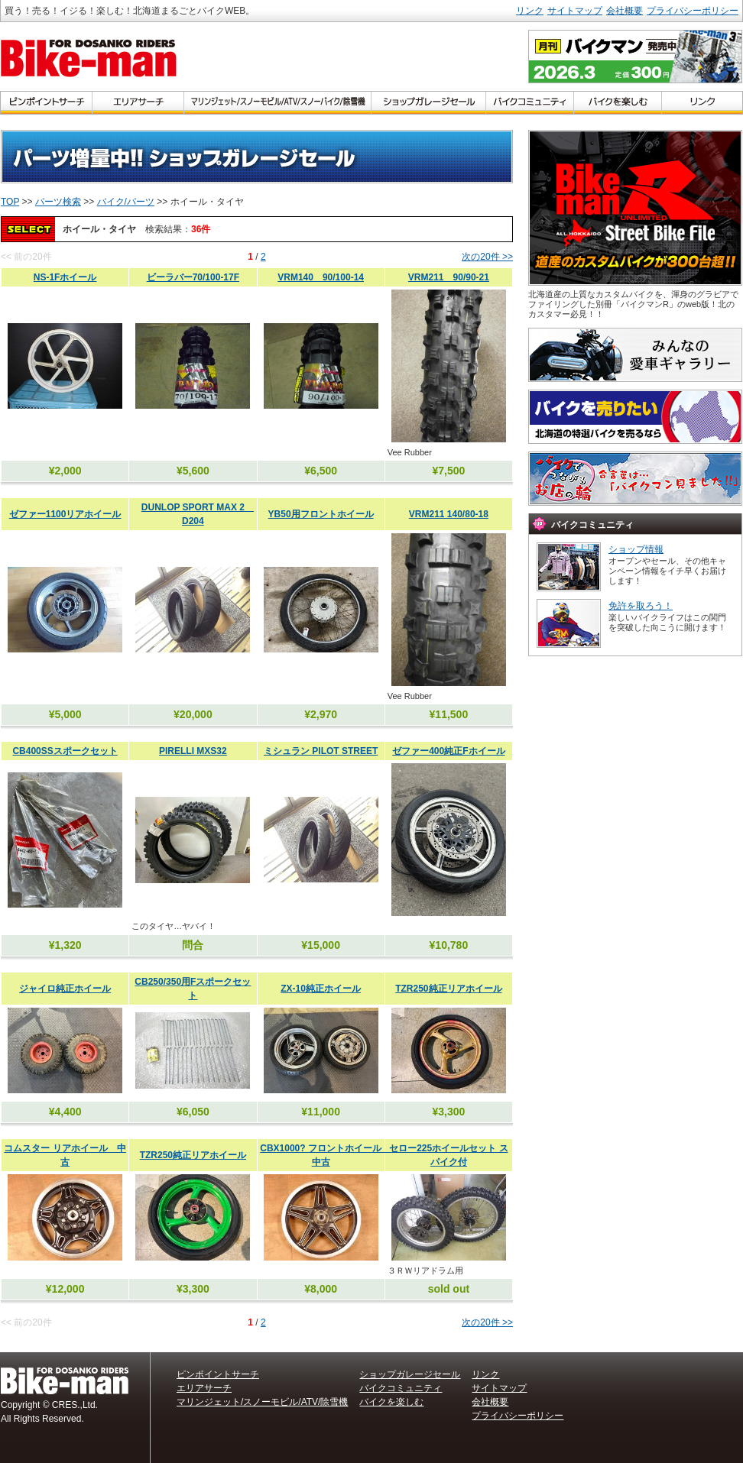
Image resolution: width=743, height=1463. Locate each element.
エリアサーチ (204, 1388)
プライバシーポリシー (692, 10)
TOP (10, 201)
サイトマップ (574, 10)
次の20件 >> (487, 256)
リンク (529, 10)
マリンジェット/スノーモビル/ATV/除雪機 (262, 1402)
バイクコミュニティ (400, 1388)
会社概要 (624, 10)
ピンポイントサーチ (218, 1374)
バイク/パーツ (125, 201)
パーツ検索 (58, 201)
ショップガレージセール (409, 1374)
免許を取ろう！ (640, 605)
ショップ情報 (636, 549)
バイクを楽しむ (391, 1402)
